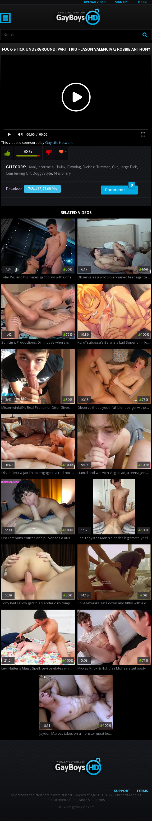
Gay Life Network (59, 142)
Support (122, 790)
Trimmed (103, 167)
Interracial (46, 167)
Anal (32, 167)
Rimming (74, 167)
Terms (142, 790)
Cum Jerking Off (18, 173)
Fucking (88, 167)
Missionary (62, 173)
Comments (120, 189)
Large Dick (128, 167)
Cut (115, 167)
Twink (61, 167)
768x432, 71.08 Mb (42, 189)
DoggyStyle (42, 173)
